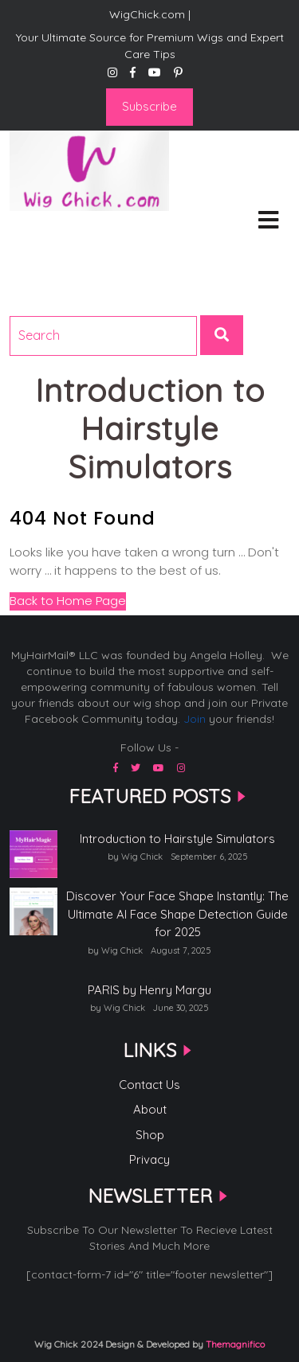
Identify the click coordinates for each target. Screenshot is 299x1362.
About (150, 1109)
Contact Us (149, 1084)
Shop (150, 1134)
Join (194, 719)
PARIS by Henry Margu (149, 989)
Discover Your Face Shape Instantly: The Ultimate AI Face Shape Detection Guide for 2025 (177, 913)
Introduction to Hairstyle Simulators (177, 838)
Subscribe (149, 106)
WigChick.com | (66, 231)
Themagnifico (234, 1344)
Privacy (149, 1159)
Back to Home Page (68, 600)
